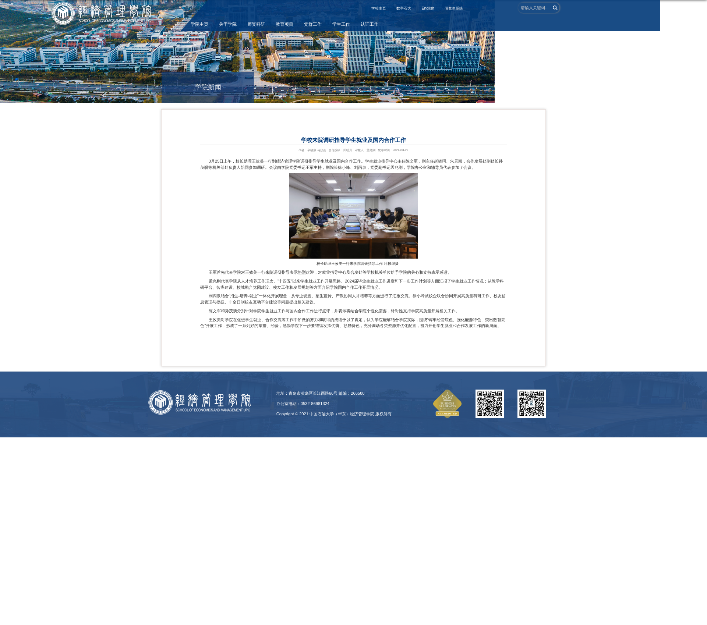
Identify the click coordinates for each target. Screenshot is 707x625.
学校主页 (378, 8)
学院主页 (199, 24)
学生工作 (341, 24)
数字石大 (403, 8)
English (427, 8)
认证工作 (369, 24)
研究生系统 (454, 8)
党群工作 (313, 24)
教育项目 (284, 24)
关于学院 (228, 24)
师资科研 (256, 24)
